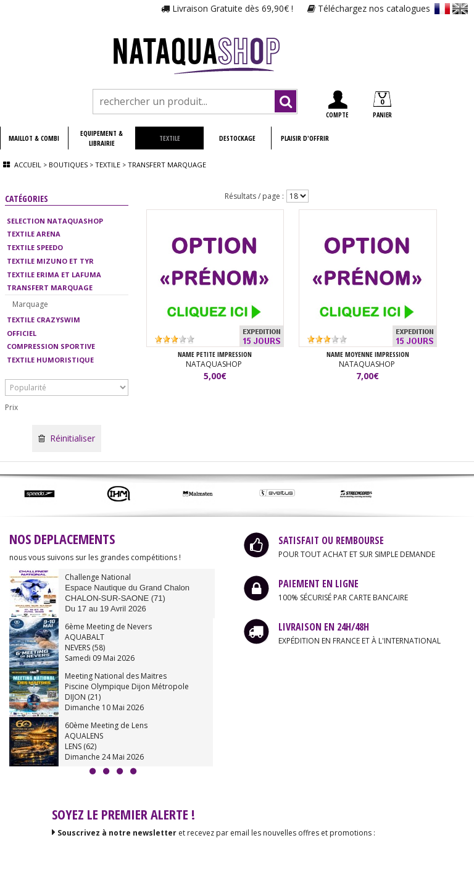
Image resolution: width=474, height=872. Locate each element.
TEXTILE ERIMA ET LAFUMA (54, 274)
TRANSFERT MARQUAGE (50, 287)
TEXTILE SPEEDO (35, 247)
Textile (107, 164)
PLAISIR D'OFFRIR (305, 138)
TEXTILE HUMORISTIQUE (50, 359)
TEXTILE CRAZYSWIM (43, 319)
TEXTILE (169, 138)
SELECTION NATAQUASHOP (55, 220)
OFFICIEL (21, 333)
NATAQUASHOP (215, 364)
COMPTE (337, 105)
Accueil (27, 164)
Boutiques (68, 164)
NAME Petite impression (215, 354)
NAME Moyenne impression (367, 354)
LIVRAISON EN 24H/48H (323, 627)
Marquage (30, 304)
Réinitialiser (66, 438)
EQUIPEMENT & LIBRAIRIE (101, 138)
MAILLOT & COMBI (34, 138)
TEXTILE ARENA (33, 233)
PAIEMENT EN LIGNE (318, 583)
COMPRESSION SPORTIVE (51, 346)
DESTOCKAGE (237, 138)
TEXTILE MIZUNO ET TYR (50, 261)
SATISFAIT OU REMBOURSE (331, 540)
